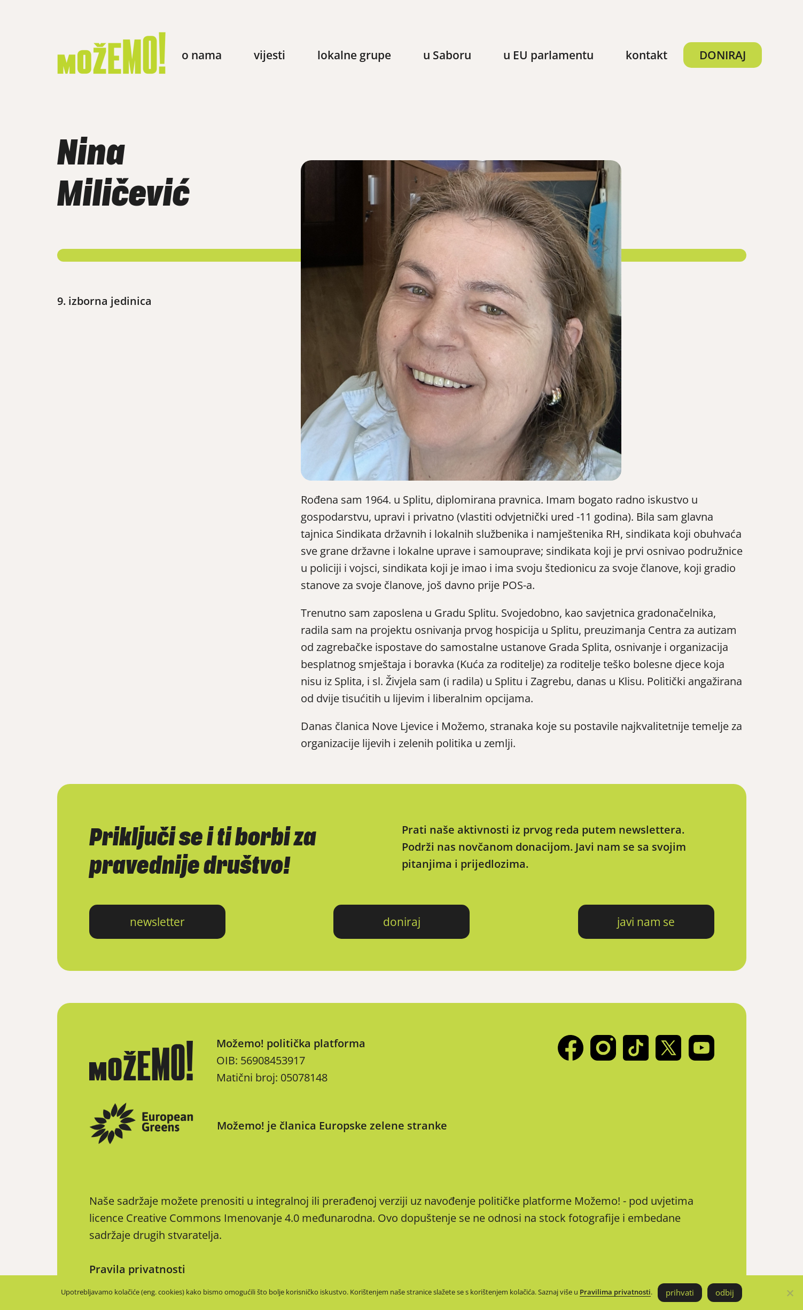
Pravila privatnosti (137, 1269)
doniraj (401, 921)
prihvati (680, 1292)
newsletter (157, 921)
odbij (724, 1292)
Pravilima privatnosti (615, 1292)
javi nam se (646, 921)
